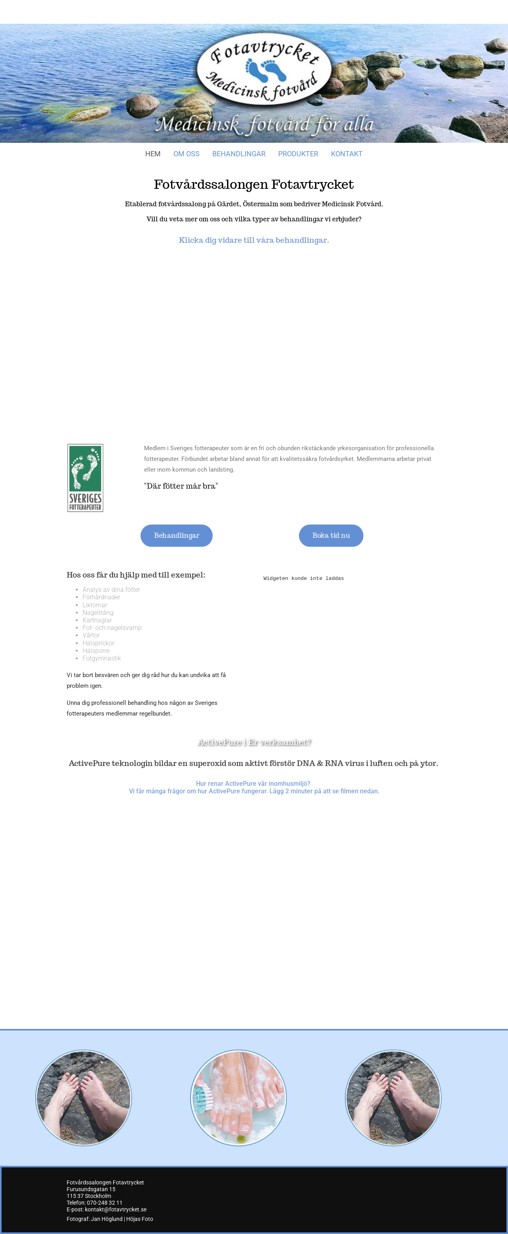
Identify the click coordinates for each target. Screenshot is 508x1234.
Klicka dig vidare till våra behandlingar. (254, 240)
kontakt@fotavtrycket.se (115, 1209)
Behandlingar (239, 154)
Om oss (186, 154)
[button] (176, 536)
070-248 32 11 (105, 1202)
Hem (153, 154)
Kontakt (347, 154)
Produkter (298, 154)
